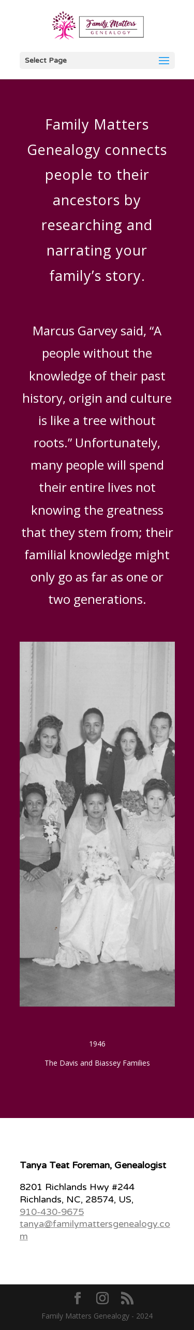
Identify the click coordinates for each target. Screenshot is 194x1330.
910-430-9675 (52, 1212)
